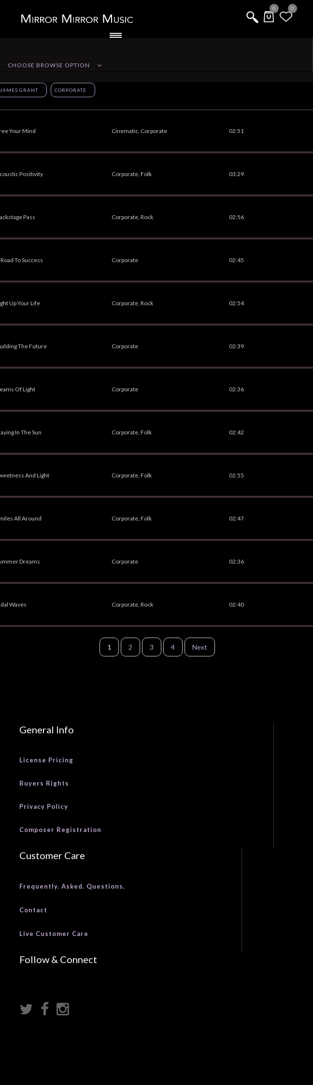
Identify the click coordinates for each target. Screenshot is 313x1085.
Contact (33, 910)
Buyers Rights (44, 783)
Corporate (70, 90)
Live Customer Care (53, 933)
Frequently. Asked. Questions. (72, 886)
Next (199, 647)
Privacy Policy (43, 806)
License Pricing (46, 760)
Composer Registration (60, 829)
